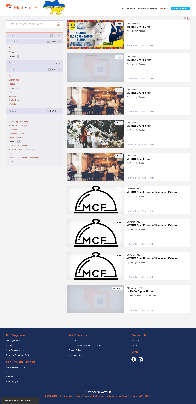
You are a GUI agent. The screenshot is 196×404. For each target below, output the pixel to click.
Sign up (9, 376)
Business (13, 130)
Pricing (9, 345)
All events (128, 8)
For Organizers (148, 8)
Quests (12, 92)
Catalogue (11, 371)
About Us (135, 340)
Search (58, 24)
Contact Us (136, 345)
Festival (12, 84)
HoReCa (130, 46)
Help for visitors (76, 355)
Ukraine (145, 46)
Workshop (13, 104)
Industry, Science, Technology (21, 150)
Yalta (152, 310)
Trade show (14, 100)
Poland (12, 52)
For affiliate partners (15, 367)
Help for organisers (15, 350)
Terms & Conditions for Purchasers (85, 345)
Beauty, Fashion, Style (18, 126)
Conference (14, 80)
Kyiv (152, 46)
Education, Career (16, 134)
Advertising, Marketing (18, 122)
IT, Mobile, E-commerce (19, 146)
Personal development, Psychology (24, 158)
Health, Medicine (16, 138)
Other (11, 154)
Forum (138, 46)
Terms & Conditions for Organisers (22, 355)
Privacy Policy (75, 350)
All (10, 48)
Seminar (12, 96)
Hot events (74, 340)
